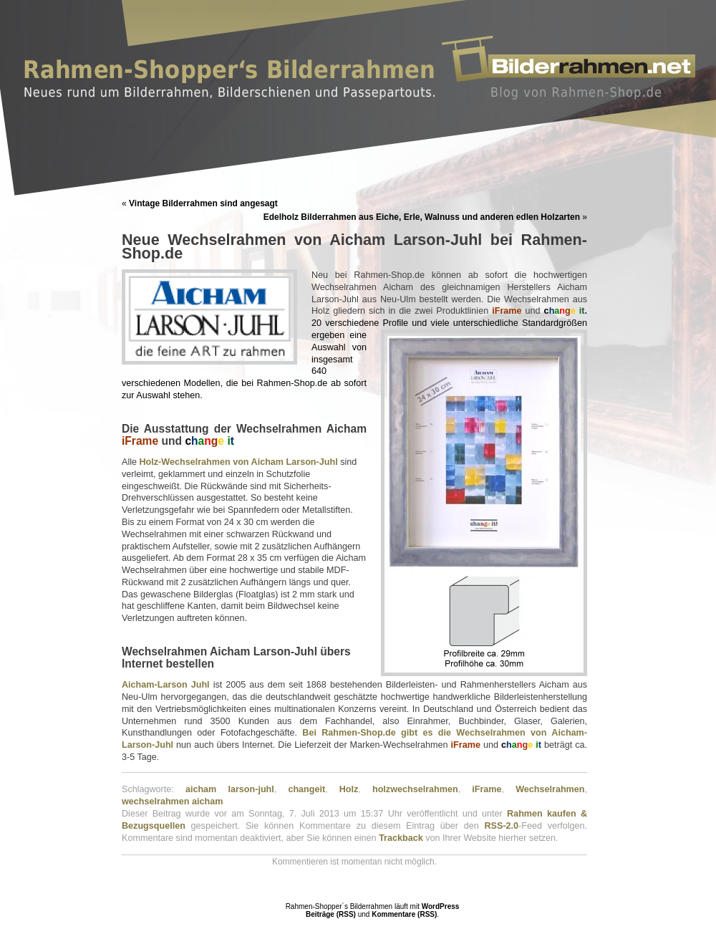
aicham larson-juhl (229, 789)
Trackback (401, 838)
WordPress (441, 906)
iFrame (486, 789)
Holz (349, 789)
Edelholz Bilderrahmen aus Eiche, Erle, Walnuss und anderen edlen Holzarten (421, 217)
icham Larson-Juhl (298, 462)
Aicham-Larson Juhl (166, 685)
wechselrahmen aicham (172, 801)
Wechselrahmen (550, 789)
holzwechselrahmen (415, 789)
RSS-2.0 (501, 826)
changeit (306, 789)
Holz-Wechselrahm (180, 462)
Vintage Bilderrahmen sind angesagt (203, 203)
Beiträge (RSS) (331, 914)
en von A (239, 462)
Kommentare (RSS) (404, 914)
